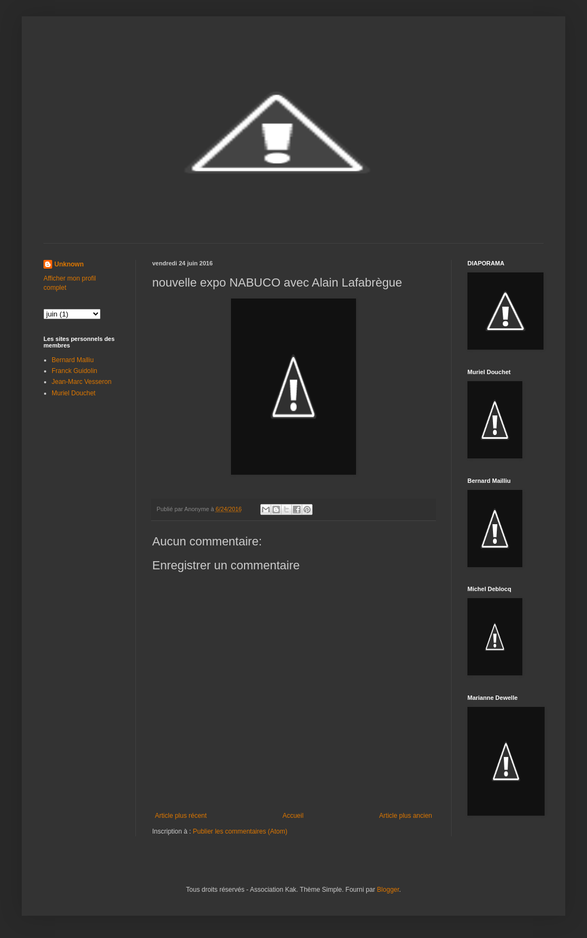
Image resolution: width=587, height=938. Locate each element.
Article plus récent (181, 815)
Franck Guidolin (74, 371)
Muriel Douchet (74, 393)
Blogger (388, 889)
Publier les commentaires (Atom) (240, 831)
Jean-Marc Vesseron (81, 382)
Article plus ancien (405, 815)
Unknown (69, 264)
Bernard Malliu (72, 360)
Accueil (293, 815)
